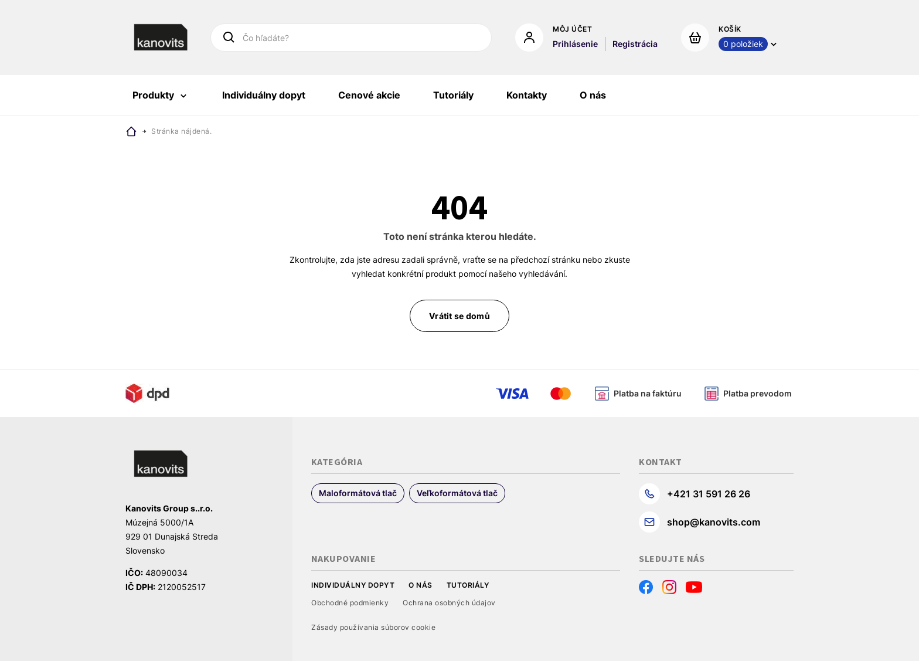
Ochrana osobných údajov (449, 602)
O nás (421, 585)
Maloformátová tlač (358, 493)
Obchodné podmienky (350, 602)
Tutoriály (468, 585)
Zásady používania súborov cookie (373, 627)
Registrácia (635, 44)
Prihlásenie (575, 44)
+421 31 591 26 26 (708, 494)
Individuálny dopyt (352, 585)
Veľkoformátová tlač (457, 493)
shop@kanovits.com (713, 522)
